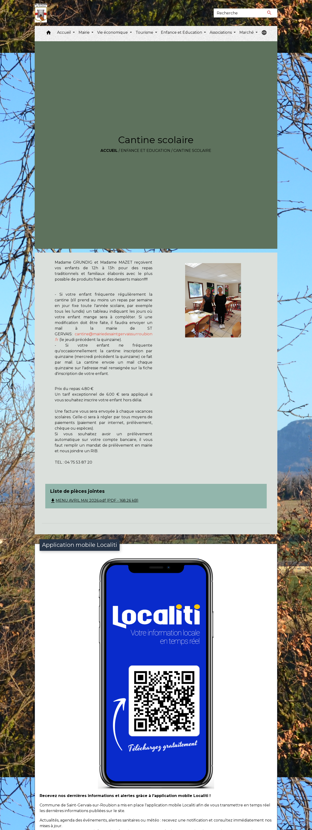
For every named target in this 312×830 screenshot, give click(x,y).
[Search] (238, 12)
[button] (48, 33)
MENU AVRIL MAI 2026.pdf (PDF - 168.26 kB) (94, 500)
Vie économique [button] (113, 32)
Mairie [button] (85, 32)
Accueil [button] (64, 32)
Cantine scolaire (192, 150)
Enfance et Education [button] (182, 32)
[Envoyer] (269, 12)
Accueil (109, 150)
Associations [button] (221, 32)
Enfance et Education (145, 150)
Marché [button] (247, 32)
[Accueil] (41, 13)
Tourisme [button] (145, 32)
